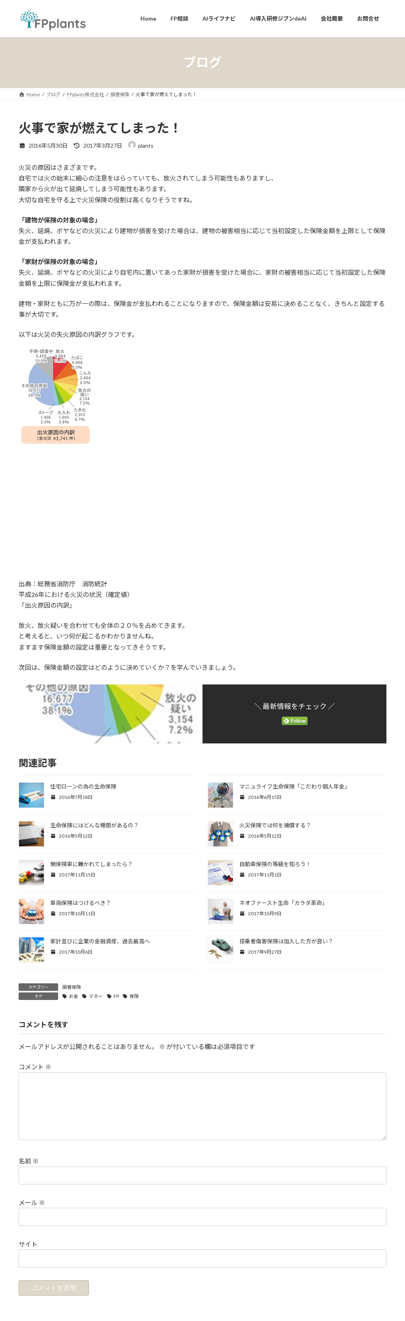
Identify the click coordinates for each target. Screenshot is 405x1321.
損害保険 (71, 987)
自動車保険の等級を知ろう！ (275, 864)
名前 (29, 1173)
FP (116, 996)
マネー (96, 996)
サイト (28, 1256)
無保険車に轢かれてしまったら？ (91, 864)
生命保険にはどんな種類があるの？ (94, 825)
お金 (73, 996)
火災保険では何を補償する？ (275, 825)
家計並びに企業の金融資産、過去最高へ (100, 941)
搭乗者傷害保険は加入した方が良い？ (286, 941)
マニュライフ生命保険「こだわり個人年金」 (294, 786)
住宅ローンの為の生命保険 (83, 786)
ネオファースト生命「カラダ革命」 (283, 902)
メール (32, 1215)
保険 (134, 996)
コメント (35, 1066)
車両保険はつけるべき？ (80, 902)
